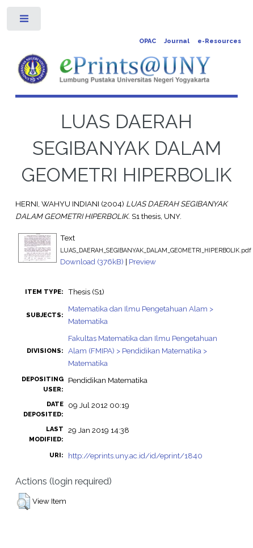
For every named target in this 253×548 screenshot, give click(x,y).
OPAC (147, 41)
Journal (176, 41)
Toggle (24, 21)
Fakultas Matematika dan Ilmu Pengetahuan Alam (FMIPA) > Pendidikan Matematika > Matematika (142, 351)
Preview (142, 261)
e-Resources (219, 41)
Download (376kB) (92, 261)
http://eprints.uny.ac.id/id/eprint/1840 (135, 455)
